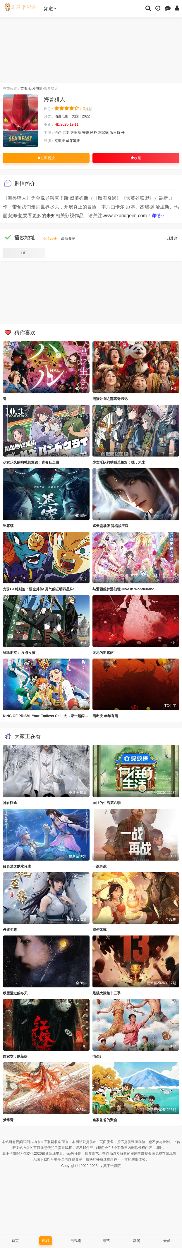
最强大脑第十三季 (106, 993)
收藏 (136, 158)
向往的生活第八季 (106, 803)
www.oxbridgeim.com (124, 215)
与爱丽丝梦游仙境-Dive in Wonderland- (124, 589)
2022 (86, 116)
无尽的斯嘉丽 (103, 653)
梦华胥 (8, 1120)
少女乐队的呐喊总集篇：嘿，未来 (118, 462)
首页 (24, 89)
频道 (50, 8)
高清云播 (50, 238)
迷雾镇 (8, 526)
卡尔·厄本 (61, 133)
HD (23, 253)
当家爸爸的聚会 (104, 1120)
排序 (172, 238)
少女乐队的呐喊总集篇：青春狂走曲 (31, 462)
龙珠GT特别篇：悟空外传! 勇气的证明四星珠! (38, 589)
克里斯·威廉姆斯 (67, 141)
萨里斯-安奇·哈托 (84, 133)
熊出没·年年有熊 (105, 716)
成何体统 (99, 930)
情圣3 (97, 1056)
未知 (51, 215)
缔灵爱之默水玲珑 (17, 866)
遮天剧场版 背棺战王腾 (110, 526)
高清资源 (68, 238)
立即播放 (46, 158)
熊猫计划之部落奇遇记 (110, 399)
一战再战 (99, 866)
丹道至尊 (10, 930)
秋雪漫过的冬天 (15, 993)
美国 (75, 116)
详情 (158, 215)
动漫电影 (36, 89)
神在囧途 (10, 803)
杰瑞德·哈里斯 (109, 133)
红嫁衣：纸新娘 (15, 1056)
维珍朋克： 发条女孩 (19, 653)
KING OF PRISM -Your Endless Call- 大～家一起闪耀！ (47, 716)
